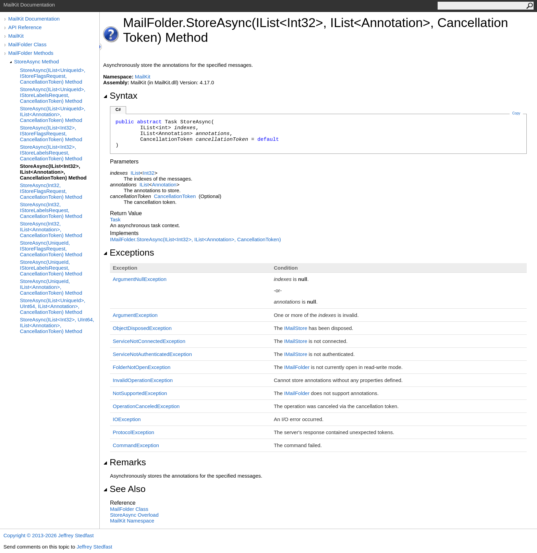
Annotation (164, 184)
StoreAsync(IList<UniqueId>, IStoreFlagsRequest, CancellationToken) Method (52, 76)
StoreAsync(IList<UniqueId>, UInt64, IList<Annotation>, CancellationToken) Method (52, 306)
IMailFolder (296, 367)
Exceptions (128, 252)
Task (115, 219)
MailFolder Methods (30, 53)
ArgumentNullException (140, 279)
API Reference (25, 27)
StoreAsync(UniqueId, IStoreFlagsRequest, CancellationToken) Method (51, 248)
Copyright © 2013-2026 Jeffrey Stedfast (48, 535)
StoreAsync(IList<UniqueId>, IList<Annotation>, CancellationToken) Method (52, 114)
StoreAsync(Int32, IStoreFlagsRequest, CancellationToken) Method (51, 191)
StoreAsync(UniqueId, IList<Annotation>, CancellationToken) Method (51, 287)
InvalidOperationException (143, 380)
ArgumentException (135, 315)
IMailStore (295, 328)
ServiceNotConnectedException (149, 341)
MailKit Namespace (132, 521)
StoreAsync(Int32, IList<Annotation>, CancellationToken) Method (51, 229)
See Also (124, 489)
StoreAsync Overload (134, 515)
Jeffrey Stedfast (94, 547)
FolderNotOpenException (141, 367)
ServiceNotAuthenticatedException (152, 354)
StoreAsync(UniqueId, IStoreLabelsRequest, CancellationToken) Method (51, 267)
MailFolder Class (27, 44)
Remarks (124, 462)
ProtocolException (133, 432)
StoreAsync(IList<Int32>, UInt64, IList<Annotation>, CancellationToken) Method (57, 325)
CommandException (136, 445)
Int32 (148, 173)
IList (135, 173)
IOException (127, 419)
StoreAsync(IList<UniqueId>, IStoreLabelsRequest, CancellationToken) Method (52, 95)
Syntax (120, 95)
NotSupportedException (140, 393)
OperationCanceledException (146, 406)
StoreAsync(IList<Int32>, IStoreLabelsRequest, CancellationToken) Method (51, 152)
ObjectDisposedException (142, 328)
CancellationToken (175, 196)
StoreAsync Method (36, 61)
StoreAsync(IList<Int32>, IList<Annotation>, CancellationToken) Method (53, 172)
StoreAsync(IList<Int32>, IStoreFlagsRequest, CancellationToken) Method (51, 133)
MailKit (16, 36)
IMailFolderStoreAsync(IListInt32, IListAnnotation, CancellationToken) (195, 239)
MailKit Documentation (34, 19)
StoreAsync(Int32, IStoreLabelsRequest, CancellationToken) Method (51, 210)
